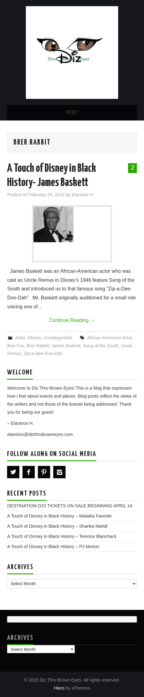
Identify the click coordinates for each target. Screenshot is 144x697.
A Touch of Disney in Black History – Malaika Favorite (59, 515)
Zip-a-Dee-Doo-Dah (43, 353)
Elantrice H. (83, 194)
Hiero (59, 688)
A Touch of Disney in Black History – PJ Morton (53, 546)
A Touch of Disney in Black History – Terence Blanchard (61, 536)
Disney (34, 337)
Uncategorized (57, 337)
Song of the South (100, 345)
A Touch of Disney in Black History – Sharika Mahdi (57, 526)
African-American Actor (109, 337)
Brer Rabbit (38, 345)
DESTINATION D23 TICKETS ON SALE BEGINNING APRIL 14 (69, 505)
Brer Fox (15, 345)
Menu (72, 113)
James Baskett (65, 345)
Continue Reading (72, 320)
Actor (20, 337)
